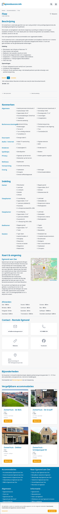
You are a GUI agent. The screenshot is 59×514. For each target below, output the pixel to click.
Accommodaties (11, 10)
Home (3, 10)
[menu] (56, 4)
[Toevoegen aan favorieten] (53, 14)
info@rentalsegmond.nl (15, 331)
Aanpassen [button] (5, 511)
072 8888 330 (44, 331)
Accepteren (52, 511)
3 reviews (13, 77)
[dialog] (29, 508)
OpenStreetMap (53, 280)
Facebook (44, 346)
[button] (44, 268)
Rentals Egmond (17, 380)
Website (15, 346)
